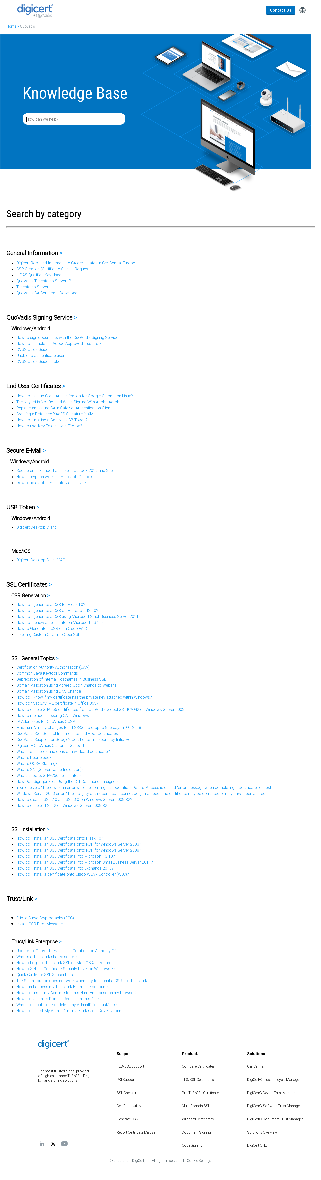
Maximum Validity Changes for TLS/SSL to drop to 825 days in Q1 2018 (78, 727)
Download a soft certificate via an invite (51, 482)
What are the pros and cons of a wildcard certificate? (63, 751)
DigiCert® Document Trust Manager (275, 1119)
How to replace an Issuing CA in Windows (52, 715)
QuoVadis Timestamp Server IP (43, 280)
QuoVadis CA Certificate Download (46, 292)
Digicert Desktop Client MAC (40, 559)
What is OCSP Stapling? (36, 763)
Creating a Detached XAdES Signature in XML (55, 413)
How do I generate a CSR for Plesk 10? (50, 604)
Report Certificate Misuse (136, 1132)
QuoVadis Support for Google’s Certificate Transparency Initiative (73, 739)
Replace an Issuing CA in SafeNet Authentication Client (63, 407)
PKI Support (126, 1079)
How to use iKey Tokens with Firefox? (49, 425)
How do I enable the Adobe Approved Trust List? (58, 343)
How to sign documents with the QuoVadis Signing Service (67, 337)
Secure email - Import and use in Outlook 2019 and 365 (64, 470)
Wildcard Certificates (198, 1119)
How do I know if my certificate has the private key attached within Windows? (84, 697)
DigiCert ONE (257, 1145)
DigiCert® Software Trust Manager (274, 1106)
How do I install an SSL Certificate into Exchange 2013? (65, 868)
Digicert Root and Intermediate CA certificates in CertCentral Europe (75, 262)
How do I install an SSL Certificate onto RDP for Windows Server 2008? (78, 850)
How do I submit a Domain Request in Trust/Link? (59, 998)
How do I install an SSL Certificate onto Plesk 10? (59, 838)
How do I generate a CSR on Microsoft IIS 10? (57, 610)
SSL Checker (126, 1093)
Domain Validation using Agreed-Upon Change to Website (66, 685)
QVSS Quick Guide (32, 349)
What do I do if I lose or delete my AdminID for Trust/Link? (66, 1004)
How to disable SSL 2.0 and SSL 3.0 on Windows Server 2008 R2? (74, 799)
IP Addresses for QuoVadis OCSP (45, 721)
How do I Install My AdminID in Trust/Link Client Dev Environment (72, 1010)
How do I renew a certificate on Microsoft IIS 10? (60, 622)
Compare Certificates (198, 1066)
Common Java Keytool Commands (47, 673)
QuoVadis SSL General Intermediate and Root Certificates (67, 733)
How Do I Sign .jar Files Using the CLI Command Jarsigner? (67, 781)
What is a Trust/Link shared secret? (46, 956)
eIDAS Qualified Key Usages (41, 274)
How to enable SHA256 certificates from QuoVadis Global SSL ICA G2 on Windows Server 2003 (100, 709)
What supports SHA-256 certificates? (49, 775)
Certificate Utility (129, 1106)
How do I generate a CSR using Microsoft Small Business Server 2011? (78, 616)
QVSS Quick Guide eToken (39, 361)
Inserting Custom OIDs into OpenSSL (48, 634)
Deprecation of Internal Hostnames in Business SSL (61, 679)
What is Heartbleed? (33, 757)
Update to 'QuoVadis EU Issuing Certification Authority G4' (66, 950)
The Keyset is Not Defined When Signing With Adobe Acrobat (69, 401)
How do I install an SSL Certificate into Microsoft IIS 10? (65, 856)
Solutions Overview (262, 1132)
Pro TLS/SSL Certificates (201, 1093)
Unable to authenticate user (40, 355)
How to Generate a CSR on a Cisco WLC (51, 628)
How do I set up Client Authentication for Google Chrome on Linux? (74, 395)
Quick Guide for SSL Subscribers (44, 974)
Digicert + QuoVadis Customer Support (50, 745)
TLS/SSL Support (130, 1066)
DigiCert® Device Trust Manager (272, 1093)
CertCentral (255, 1066)
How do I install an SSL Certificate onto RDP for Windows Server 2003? (78, 844)
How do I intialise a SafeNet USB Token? (51, 419)
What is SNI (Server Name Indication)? (50, 769)
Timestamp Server (32, 286)
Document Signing (196, 1132)
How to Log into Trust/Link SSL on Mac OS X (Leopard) (64, 962)
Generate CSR (127, 1119)
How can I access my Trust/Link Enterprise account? (62, 986)
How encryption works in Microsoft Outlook (54, 476)
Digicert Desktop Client (36, 527)
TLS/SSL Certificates (198, 1079)
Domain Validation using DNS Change (48, 691)
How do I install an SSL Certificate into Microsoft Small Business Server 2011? (84, 862)
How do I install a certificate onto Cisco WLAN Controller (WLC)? (72, 874)
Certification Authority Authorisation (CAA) (52, 667)
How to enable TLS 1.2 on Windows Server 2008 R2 (61, 805)
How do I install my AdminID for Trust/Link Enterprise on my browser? (76, 992)
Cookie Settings (199, 1160)
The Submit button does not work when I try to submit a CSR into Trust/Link (81, 980)
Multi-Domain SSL (196, 1106)
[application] (301, 1168)
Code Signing (192, 1145)
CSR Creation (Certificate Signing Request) (53, 268)
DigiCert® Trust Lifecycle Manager (273, 1079)
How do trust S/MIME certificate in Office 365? (57, 703)
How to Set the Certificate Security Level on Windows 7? (65, 968)
